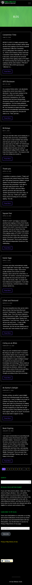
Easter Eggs (7, 258)
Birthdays (6, 128)
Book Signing (8, 428)
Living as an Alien (10, 343)
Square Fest (7, 213)
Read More (7, 71)
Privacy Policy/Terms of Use (9, 542)
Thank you (7, 169)
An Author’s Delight (10, 388)
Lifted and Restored (10, 300)
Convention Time (9, 35)
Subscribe (6, 534)
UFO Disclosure (9, 81)
